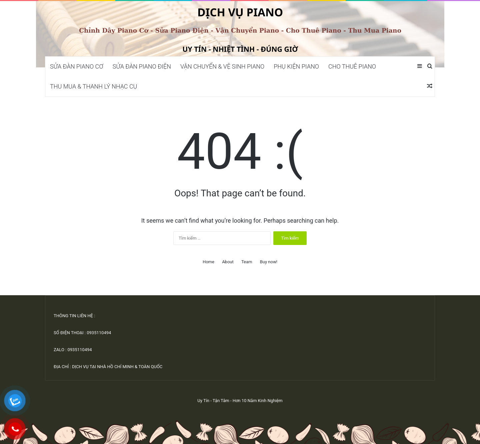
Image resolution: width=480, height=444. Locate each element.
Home (208, 261)
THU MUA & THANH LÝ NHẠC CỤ (93, 86)
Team (246, 261)
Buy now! (268, 261)
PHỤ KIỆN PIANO (296, 66)
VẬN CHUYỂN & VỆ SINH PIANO (222, 66)
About (228, 261)
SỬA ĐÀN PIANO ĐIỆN (142, 66)
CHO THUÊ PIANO (352, 66)
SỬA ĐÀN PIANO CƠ (76, 66)
